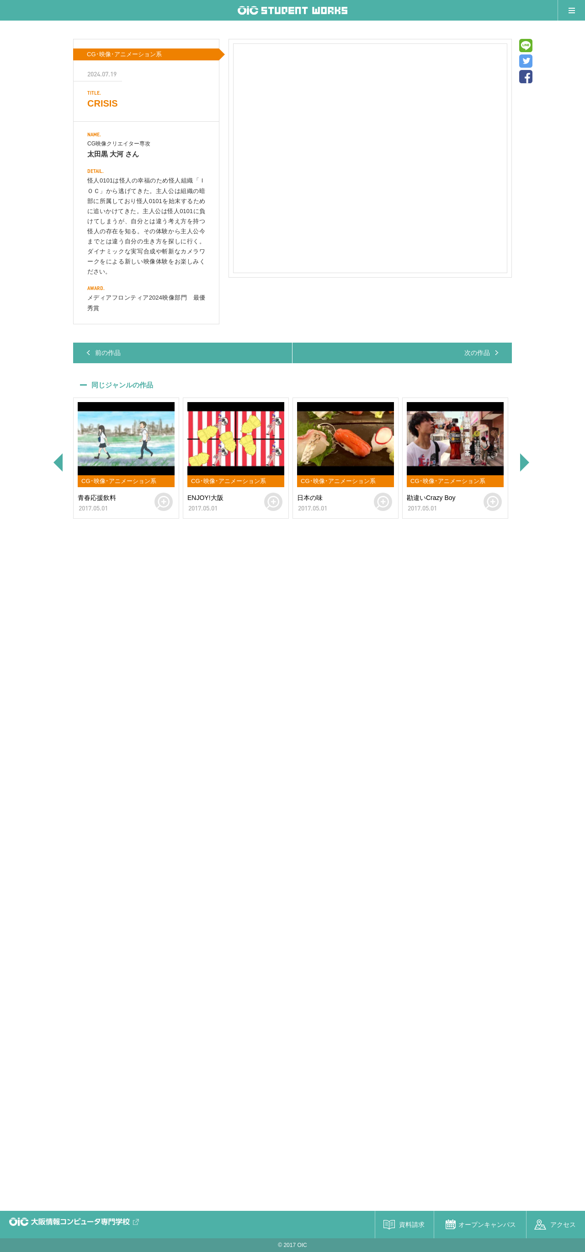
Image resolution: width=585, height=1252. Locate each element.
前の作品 (108, 352)
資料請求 (412, 1224)
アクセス (563, 1224)
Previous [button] (57, 462)
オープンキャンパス (487, 1224)
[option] (126, 458)
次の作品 (477, 352)
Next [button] (525, 462)
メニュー (571, 10)
